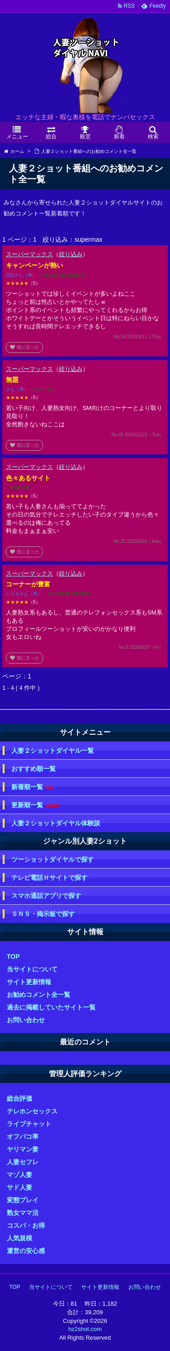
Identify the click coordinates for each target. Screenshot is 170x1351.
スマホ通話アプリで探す (46, 896)
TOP (13, 956)
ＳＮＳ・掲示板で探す (43, 914)
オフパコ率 (23, 1136)
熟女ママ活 (23, 1212)
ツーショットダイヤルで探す (52, 859)
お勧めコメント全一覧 (38, 994)
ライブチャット (29, 1123)
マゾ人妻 (19, 1174)
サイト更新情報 (29, 981)
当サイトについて (32, 969)
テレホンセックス (32, 1111)
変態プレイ (23, 1200)
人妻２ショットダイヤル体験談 (55, 823)
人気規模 (19, 1238)
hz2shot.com (85, 1329)
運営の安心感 (26, 1250)
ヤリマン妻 (23, 1149)
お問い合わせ (26, 1020)
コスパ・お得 (26, 1225)
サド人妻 (19, 1187)
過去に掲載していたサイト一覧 (51, 1007)
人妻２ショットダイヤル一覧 (52, 750)
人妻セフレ (23, 1162)
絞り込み (71, 254)
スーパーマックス (29, 254)
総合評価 (19, 1098)
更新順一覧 (35, 805)
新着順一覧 (32, 787)
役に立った (24, 347)
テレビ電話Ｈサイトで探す (49, 877)
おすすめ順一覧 (33, 769)
